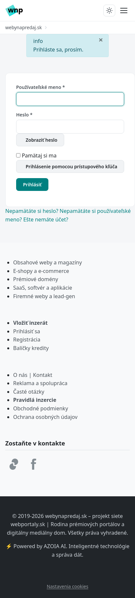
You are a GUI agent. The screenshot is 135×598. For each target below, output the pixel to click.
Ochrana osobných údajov (45, 417)
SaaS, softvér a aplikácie (42, 287)
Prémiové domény (35, 279)
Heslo (24, 115)
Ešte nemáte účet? (45, 219)
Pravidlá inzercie (34, 399)
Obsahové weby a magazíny (47, 262)
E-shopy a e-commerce (41, 271)
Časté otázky (28, 391)
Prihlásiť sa (26, 331)
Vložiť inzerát (30, 322)
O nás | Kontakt (32, 375)
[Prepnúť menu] (124, 10)
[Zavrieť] (100, 39)
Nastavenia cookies (67, 586)
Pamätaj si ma (39, 155)
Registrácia (26, 339)
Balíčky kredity (31, 348)
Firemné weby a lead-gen (44, 296)
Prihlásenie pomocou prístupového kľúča (71, 166)
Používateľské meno (40, 87)
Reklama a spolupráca (40, 383)
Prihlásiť (32, 184)
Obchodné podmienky (40, 408)
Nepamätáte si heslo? (32, 211)
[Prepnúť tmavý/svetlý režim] (109, 10)
